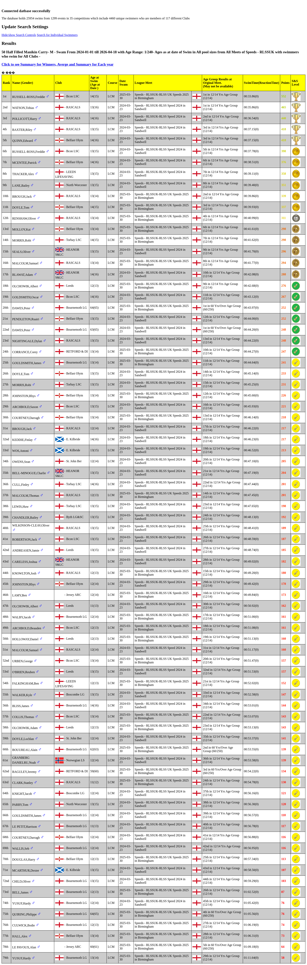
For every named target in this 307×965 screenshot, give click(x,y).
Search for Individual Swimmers (57, 35)
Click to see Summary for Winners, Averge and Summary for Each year (58, 64)
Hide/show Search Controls (19, 35)
